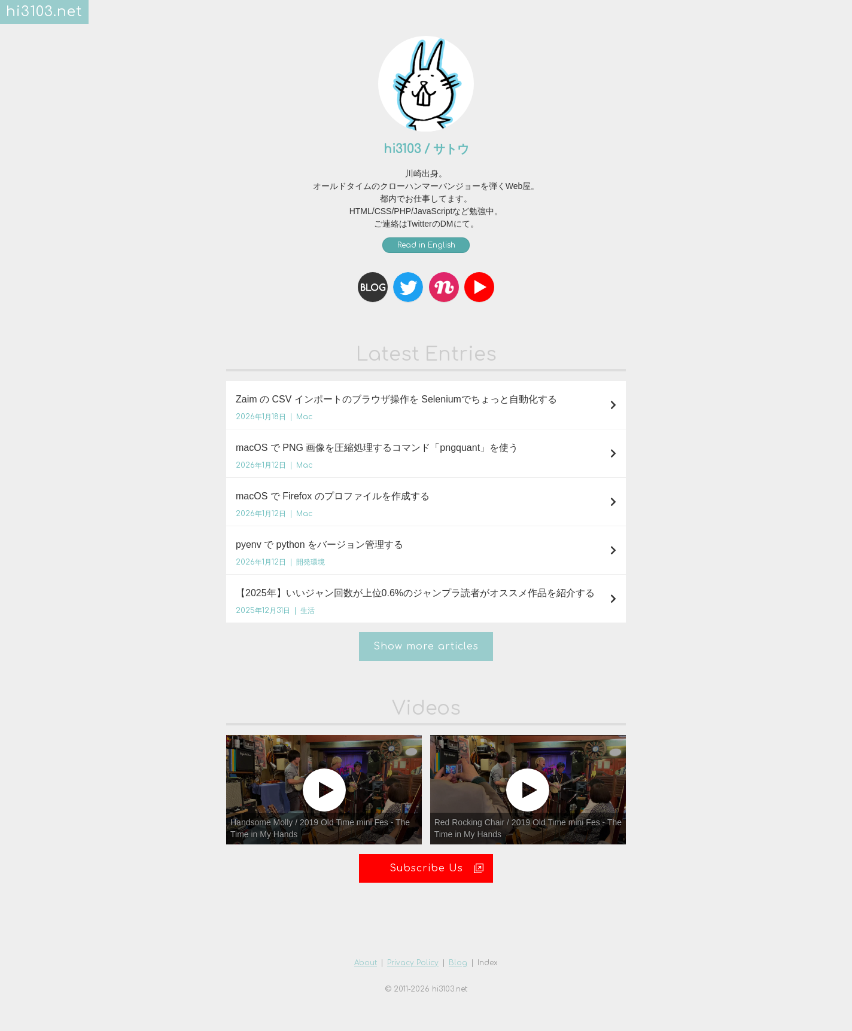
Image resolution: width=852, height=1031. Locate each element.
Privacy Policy (413, 962)
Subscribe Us (437, 868)
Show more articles (426, 646)
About (365, 962)
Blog (458, 962)
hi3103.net (44, 12)
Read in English (426, 245)
